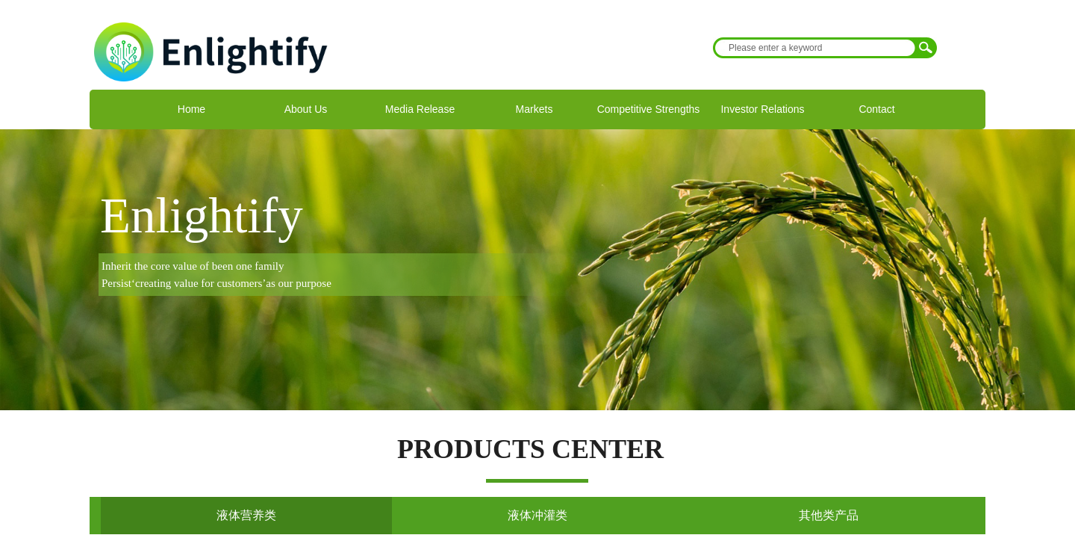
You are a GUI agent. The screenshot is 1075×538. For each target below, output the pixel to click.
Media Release (420, 109)
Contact (876, 109)
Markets (534, 109)
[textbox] (815, 48)
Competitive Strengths (648, 109)
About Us (306, 109)
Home (191, 109)
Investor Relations (762, 109)
